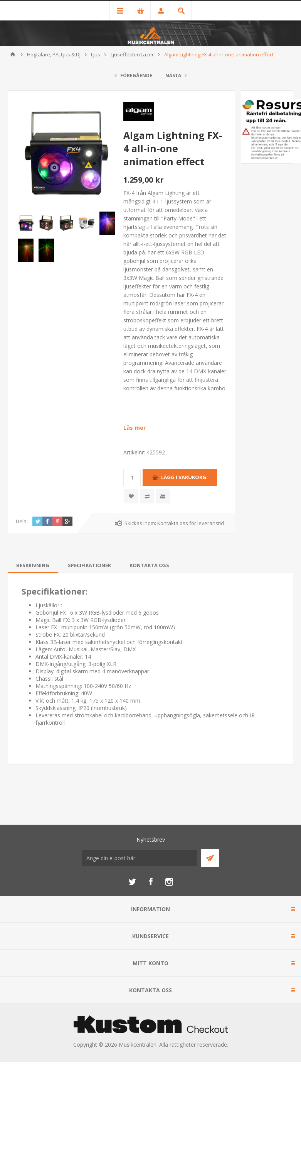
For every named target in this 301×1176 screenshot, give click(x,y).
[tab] (33, 565)
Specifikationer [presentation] (89, 565)
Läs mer (134, 427)
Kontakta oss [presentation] (149, 565)
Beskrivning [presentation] (32, 565)
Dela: (22, 521)
